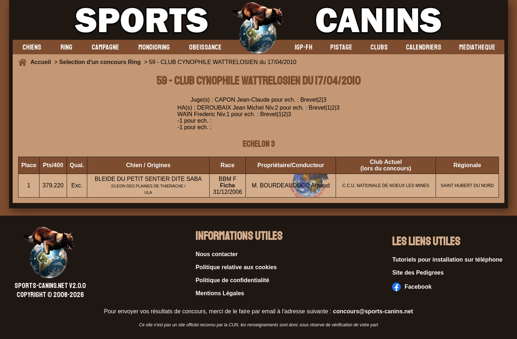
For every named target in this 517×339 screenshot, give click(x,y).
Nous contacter (217, 254)
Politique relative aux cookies (236, 267)
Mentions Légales (220, 293)
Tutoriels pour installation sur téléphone (447, 260)
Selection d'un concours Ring (100, 62)
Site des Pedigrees (418, 273)
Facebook (412, 287)
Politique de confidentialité (232, 280)
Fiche (227, 185)
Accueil (42, 62)
